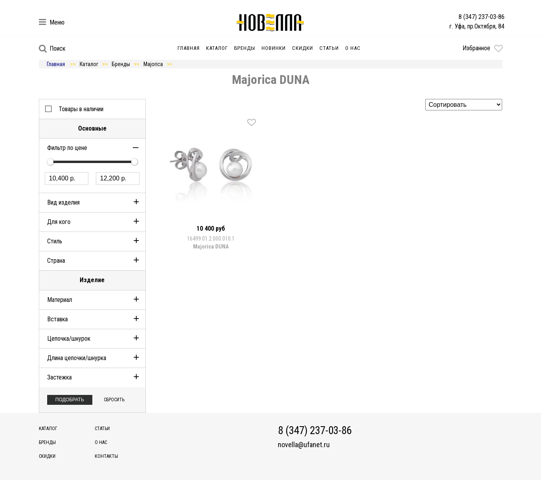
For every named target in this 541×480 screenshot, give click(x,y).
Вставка (57, 319)
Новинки (274, 48)
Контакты (106, 456)
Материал (59, 300)
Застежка (59, 377)
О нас (353, 48)
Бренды (244, 48)
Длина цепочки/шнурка (76, 358)
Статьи (329, 48)
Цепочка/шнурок (68, 338)
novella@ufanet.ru (304, 445)
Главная (189, 48)
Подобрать (69, 399)
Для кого (59, 222)
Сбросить (114, 399)
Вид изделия (63, 202)
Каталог (217, 48)
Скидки (302, 48)
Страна (56, 260)
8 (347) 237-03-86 (482, 17)
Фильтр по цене (67, 148)
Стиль (54, 241)
